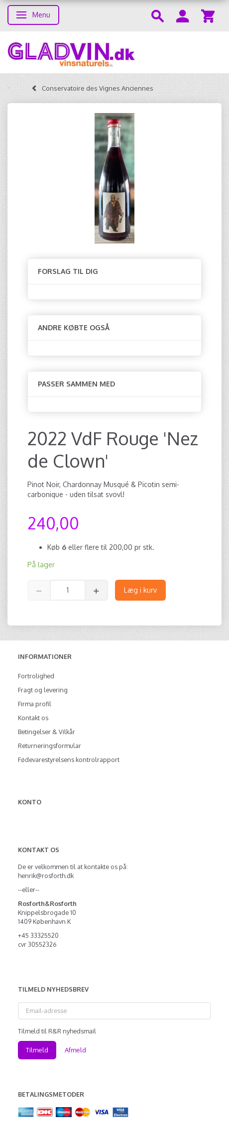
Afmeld (75, 1050)
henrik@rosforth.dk (46, 876)
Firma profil (34, 704)
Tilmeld (37, 1050)
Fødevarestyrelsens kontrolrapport (68, 759)
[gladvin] (114, 52)
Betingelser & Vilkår (46, 732)
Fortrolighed (36, 676)
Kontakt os (33, 718)
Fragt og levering (43, 690)
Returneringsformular (49, 746)
